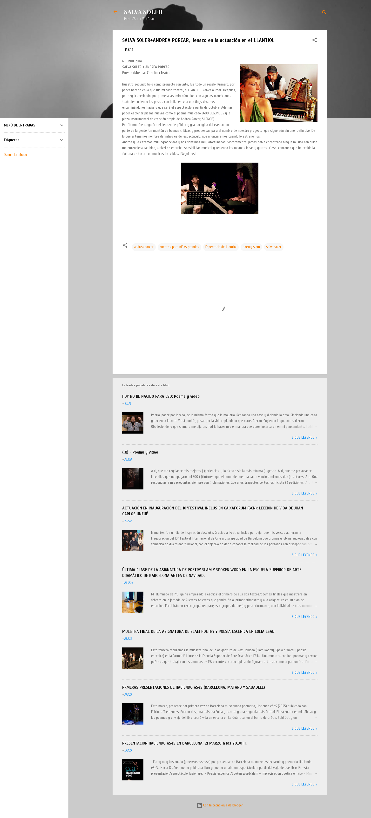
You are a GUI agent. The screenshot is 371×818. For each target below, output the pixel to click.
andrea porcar (144, 247)
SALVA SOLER (143, 11)
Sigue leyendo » (304, 437)
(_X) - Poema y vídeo (140, 452)
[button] (314, 41)
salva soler (273, 247)
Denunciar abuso (15, 154)
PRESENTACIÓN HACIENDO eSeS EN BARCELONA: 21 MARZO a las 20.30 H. (184, 743)
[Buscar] (324, 13)
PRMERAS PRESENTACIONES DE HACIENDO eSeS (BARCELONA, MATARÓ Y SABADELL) (193, 687)
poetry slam (251, 247)
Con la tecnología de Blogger (219, 805)
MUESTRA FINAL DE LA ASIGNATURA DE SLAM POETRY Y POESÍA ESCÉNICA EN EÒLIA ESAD (198, 631)
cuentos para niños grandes (179, 247)
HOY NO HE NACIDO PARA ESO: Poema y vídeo (161, 396)
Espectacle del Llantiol (220, 247)
